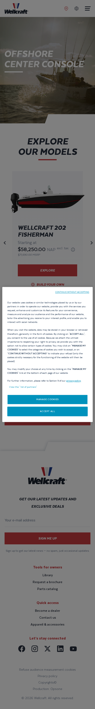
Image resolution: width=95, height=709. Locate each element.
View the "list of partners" (23, 387)
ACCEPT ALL (47, 411)
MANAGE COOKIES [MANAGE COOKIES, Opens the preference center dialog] (47, 399)
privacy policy (73, 381)
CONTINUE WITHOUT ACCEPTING (72, 292)
